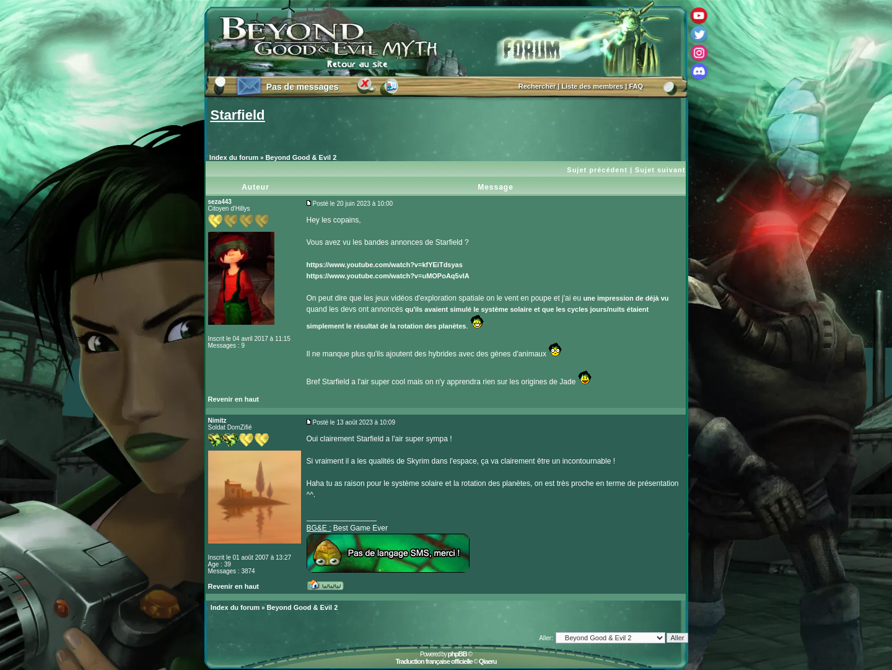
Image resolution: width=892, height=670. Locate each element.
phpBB (457, 654)
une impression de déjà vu (625, 298)
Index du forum (233, 157)
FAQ (636, 86)
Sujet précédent (597, 170)
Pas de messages (302, 87)
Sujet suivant (660, 170)
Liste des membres (593, 86)
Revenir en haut (234, 399)
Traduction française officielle (433, 661)
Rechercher (537, 86)
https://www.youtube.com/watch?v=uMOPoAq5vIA (388, 276)
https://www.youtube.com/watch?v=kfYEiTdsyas (385, 264)
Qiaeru (488, 661)
